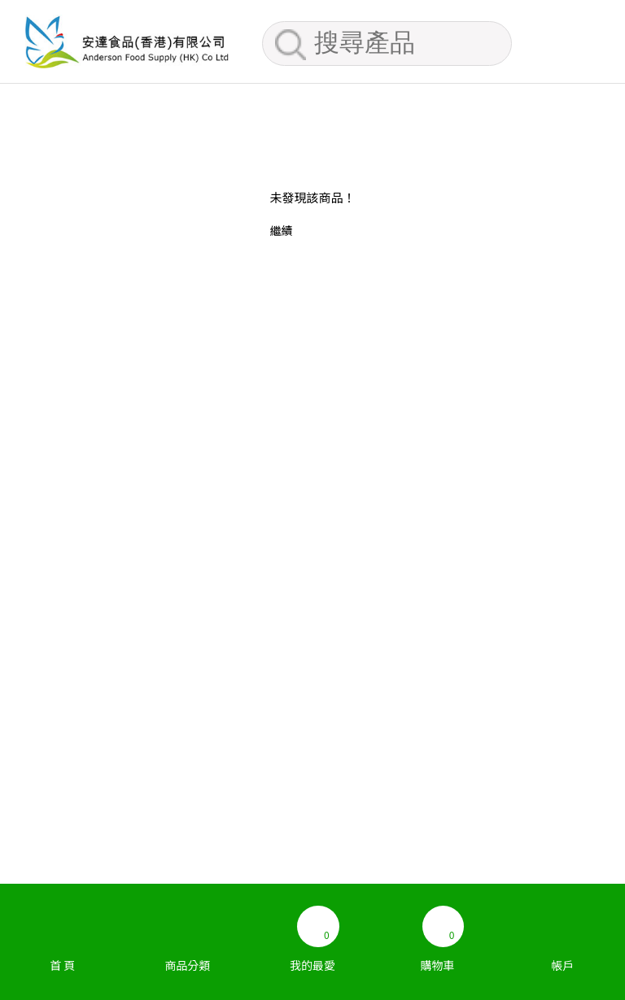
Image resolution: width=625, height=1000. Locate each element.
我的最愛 (312, 932)
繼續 (280, 230)
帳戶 (562, 932)
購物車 (437, 932)
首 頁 (62, 932)
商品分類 (188, 932)
